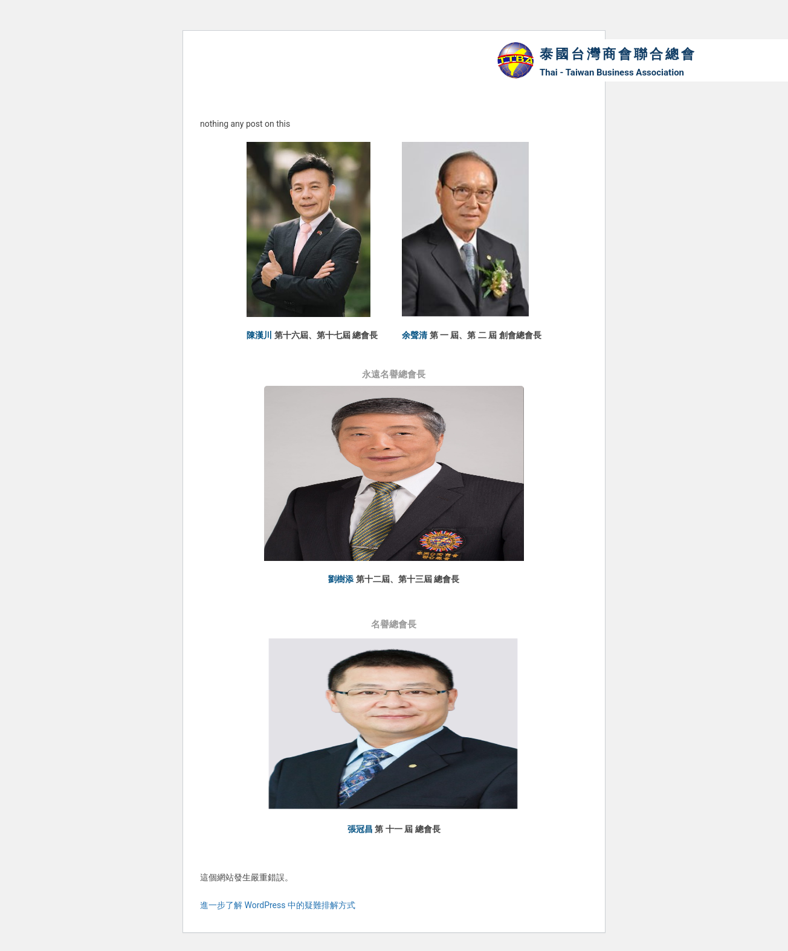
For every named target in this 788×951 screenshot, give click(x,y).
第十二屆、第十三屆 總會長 (407, 579)
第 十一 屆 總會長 (407, 830)
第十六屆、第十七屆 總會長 (326, 335)
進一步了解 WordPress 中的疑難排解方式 (277, 906)
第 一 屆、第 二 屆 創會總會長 (485, 335)
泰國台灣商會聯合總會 (618, 54)
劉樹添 (341, 579)
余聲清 (414, 335)
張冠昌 (360, 830)
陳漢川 (259, 335)
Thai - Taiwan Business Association (612, 72)
